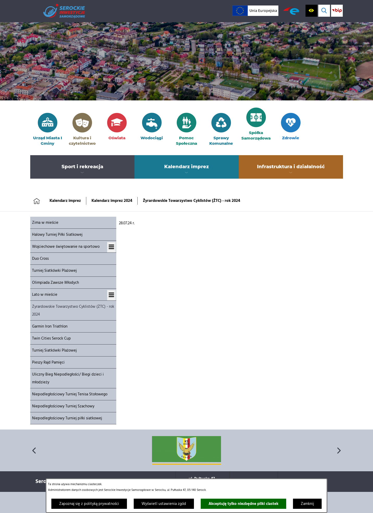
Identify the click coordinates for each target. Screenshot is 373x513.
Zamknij (307, 504)
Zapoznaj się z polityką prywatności (89, 504)
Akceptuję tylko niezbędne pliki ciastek (243, 504)
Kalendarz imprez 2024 (111, 201)
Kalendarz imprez (65, 201)
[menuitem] (82, 167)
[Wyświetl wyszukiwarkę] (324, 10)
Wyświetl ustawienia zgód (164, 504)
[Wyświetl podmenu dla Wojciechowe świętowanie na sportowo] (111, 247)
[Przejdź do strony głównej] (64, 11)
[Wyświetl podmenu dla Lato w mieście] (111, 295)
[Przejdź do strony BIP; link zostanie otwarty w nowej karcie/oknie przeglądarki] (337, 10)
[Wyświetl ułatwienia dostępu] (311, 10)
